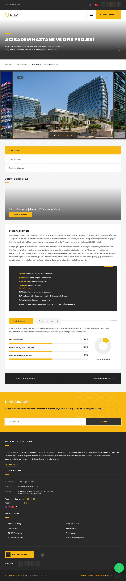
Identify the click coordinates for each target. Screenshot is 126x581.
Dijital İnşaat (13, 528)
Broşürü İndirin (20, 215)
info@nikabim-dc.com (28, 486)
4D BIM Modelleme (15, 537)
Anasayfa (9, 65)
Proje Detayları (15, 159)
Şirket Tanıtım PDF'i (19, 554)
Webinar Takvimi (12, 5)
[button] (9, 105)
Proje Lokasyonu (46, 321)
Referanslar (22, 65)
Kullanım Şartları (86, 575)
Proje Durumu (19, 321)
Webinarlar (70, 533)
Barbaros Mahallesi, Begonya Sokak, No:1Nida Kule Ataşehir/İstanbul (35, 492)
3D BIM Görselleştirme (75, 537)
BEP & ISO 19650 (72, 524)
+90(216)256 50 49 (26, 482)
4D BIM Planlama (15, 533)
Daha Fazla (11, 464)
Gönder (103, 422)
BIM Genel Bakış (14, 524)
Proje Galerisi (14, 150)
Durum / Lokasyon (16, 168)
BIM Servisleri (71, 528)
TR (97, 5)
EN (91, 5)
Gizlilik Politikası (102, 575)
